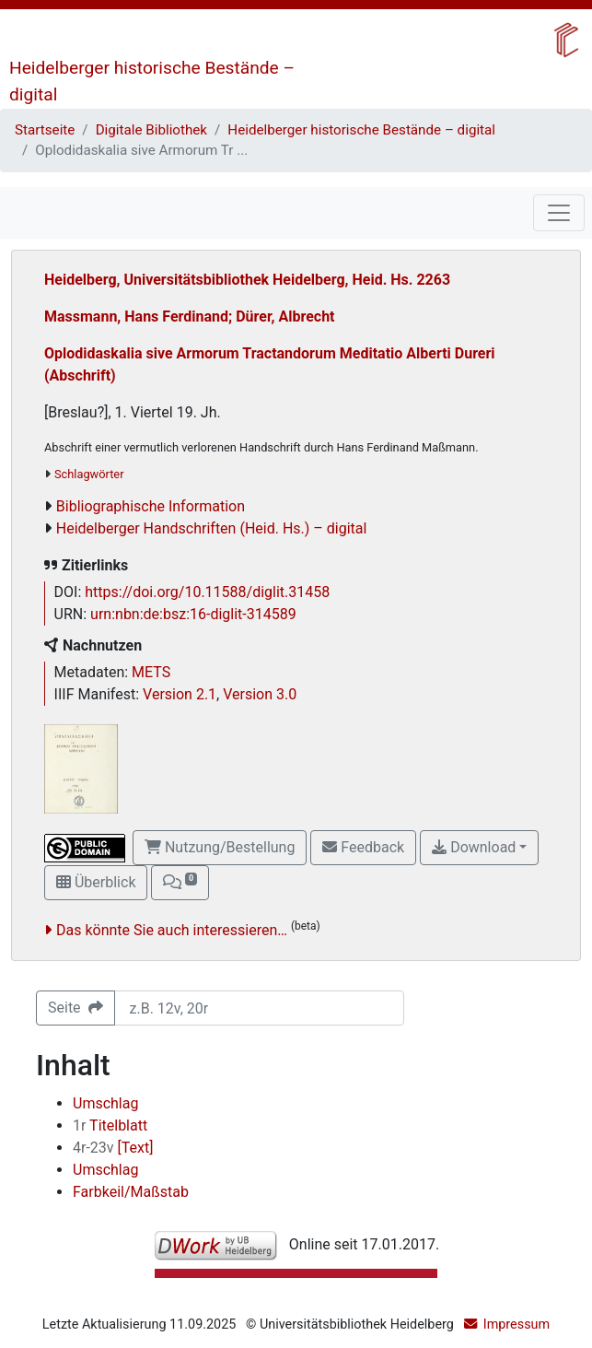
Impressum (516, 1324)
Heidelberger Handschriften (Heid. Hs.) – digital (211, 528)
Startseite (45, 130)
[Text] (113, 1147)
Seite (75, 1007)
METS (151, 672)
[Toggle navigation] (559, 212)
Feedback (363, 847)
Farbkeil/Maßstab (131, 1192)
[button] (179, 882)
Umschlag (105, 1103)
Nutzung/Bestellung (220, 847)
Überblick (95, 882)
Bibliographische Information (150, 506)
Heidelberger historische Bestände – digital (361, 130)
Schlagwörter (88, 474)
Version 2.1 (179, 694)
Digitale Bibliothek (151, 130)
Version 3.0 (259, 694)
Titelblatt (110, 1125)
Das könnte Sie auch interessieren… (171, 930)
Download (474, 847)
